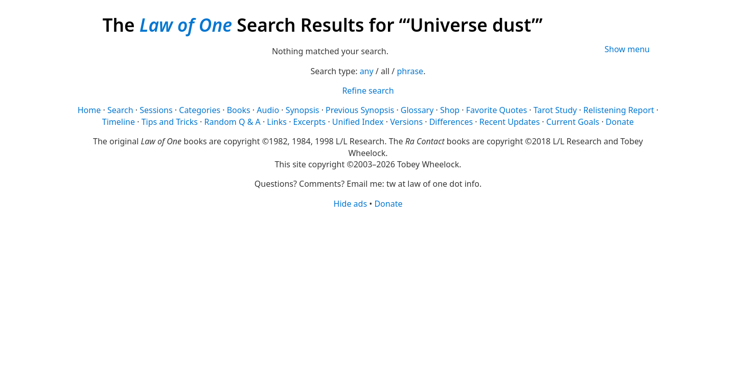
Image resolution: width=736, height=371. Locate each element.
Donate (620, 121)
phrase (410, 71)
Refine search (368, 90)
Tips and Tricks (170, 121)
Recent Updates (509, 121)
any (367, 71)
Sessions (156, 110)
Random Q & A (232, 121)
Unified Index (358, 121)
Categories (199, 110)
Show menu (627, 49)
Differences (451, 121)
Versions (406, 121)
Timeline (118, 121)
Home (89, 110)
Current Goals (573, 121)
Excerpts (309, 121)
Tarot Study (555, 110)
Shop (449, 110)
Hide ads (350, 203)
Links (277, 121)
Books (238, 110)
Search (120, 110)
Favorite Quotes (496, 110)
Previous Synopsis (360, 110)
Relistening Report (618, 110)
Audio (268, 110)
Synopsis (302, 110)
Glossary (417, 110)
